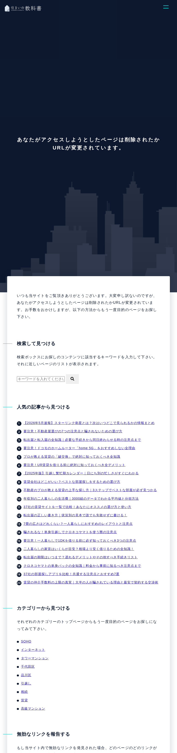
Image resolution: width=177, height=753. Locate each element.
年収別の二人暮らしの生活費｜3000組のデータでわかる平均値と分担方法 (81, 498)
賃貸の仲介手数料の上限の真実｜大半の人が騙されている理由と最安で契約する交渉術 (91, 582)
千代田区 (28, 666)
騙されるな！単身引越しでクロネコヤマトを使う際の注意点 (70, 532)
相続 (24, 691)
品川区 (26, 675)
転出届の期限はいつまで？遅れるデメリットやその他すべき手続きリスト (81, 557)
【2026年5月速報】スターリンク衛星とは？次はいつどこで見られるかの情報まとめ (89, 423)
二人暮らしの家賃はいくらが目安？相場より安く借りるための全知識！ (79, 549)
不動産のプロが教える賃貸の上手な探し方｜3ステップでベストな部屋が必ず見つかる (90, 490)
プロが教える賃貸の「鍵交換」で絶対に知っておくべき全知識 (72, 456)
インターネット (33, 649)
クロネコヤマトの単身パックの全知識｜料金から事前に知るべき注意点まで (82, 566)
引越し (26, 683)
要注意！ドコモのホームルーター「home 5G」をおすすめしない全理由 (79, 448)
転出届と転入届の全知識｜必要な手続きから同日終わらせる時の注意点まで (82, 440)
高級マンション (33, 708)
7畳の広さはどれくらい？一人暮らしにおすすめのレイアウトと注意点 (78, 524)
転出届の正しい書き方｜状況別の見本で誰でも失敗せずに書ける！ (75, 515)
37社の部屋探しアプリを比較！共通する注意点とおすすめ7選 (71, 574)
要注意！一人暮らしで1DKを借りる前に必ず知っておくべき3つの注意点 (80, 540)
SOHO (26, 641)
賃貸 (24, 700)
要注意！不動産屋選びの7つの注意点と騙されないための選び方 (73, 431)
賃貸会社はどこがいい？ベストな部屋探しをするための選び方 (72, 482)
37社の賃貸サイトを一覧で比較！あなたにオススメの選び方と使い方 (77, 507)
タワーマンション (35, 658)
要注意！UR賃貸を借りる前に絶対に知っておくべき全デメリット (74, 465)
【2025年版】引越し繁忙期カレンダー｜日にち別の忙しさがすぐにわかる (81, 473)
